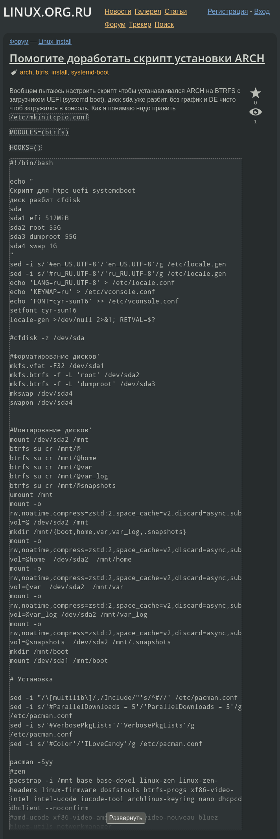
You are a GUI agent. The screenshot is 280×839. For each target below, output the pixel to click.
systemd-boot (90, 72)
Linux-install (55, 41)
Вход (262, 11)
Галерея (148, 11)
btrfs (42, 72)
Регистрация (228, 11)
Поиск (164, 24)
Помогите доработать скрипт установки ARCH (137, 57)
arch (26, 72)
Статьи (175, 11)
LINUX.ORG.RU (47, 11)
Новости (118, 11)
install (60, 72)
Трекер (140, 24)
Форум (115, 24)
